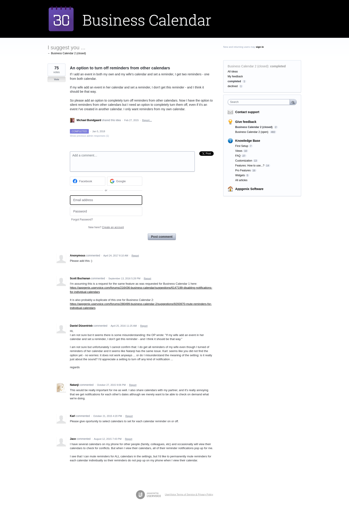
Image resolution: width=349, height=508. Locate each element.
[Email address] (106, 200)
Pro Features (243, 170)
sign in (260, 47)
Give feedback (245, 122)
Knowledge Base (247, 140)
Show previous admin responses (89, 135)
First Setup (241, 146)
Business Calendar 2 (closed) (248, 66)
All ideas (233, 71)
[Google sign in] (124, 181)
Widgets (240, 175)
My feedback (235, 76)
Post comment (161, 236)
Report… (147, 120)
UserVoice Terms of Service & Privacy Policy (189, 494)
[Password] (106, 211)
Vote (56, 79)
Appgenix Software (249, 189)
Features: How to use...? (249, 165)
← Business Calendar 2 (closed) (67, 53)
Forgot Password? (82, 219)
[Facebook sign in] (87, 181)
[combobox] (260, 102)
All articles (241, 180)
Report (135, 255)
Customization (243, 160)
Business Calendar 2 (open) (252, 132)
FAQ (238, 155)
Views (238, 150)
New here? (106, 227)
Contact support (247, 112)
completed (278, 66)
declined (233, 86)
